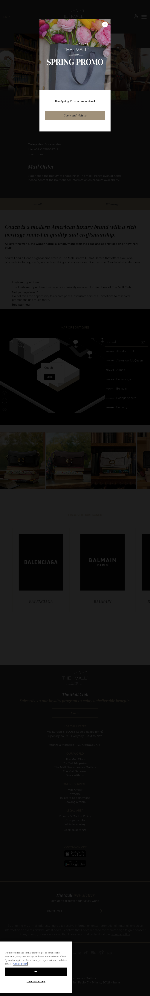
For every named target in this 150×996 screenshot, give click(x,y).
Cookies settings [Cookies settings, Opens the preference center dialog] (36, 981)
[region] (36, 967)
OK (36, 971)
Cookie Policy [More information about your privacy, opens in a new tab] (20, 963)
